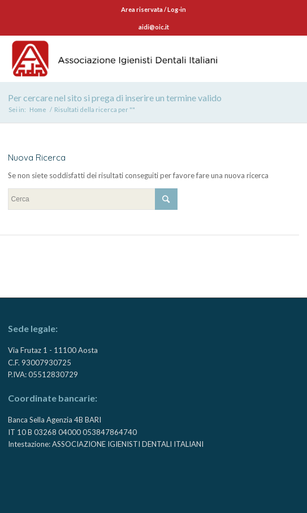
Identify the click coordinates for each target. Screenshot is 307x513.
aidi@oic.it (154, 27)
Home (37, 109)
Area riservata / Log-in (153, 9)
